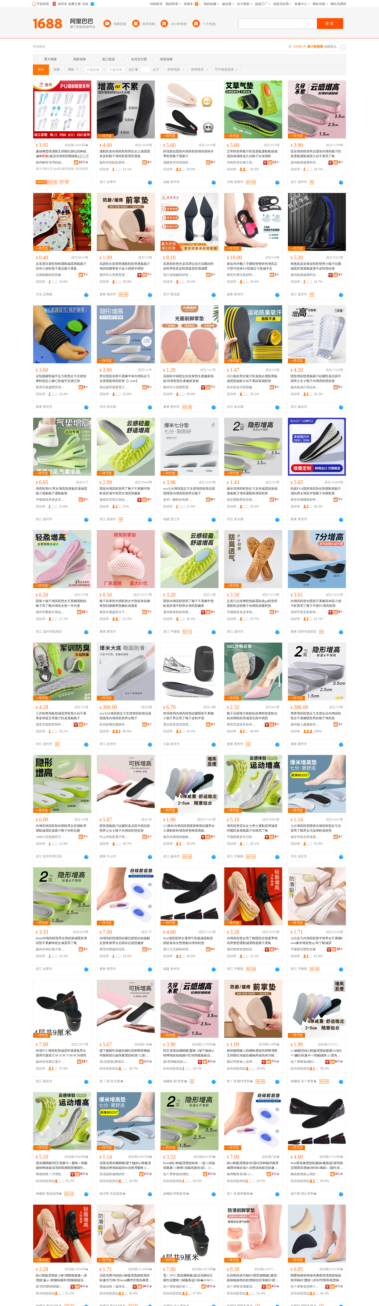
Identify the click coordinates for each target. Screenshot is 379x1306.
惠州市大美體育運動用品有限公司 (113, 275)
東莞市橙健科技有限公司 (113, 949)
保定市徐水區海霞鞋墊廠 (305, 837)
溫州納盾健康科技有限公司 (305, 162)
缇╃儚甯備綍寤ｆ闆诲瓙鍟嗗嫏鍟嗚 (177, 1286)
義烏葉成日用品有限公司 (305, 387)
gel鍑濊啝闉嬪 (64, 169)
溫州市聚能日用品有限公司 (50, 612)
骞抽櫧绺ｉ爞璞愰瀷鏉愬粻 (113, 1286)
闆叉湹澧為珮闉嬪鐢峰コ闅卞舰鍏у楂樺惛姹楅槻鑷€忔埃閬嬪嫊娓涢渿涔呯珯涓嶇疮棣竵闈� (189, 1053)
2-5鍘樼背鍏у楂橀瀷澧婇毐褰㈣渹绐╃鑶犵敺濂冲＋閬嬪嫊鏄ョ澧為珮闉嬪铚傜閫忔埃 (316, 1053)
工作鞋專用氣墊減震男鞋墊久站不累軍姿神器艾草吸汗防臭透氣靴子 (61, 716)
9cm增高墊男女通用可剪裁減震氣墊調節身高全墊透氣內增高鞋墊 (188, 940)
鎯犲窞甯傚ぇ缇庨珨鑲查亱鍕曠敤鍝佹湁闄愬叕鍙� (241, 1062)
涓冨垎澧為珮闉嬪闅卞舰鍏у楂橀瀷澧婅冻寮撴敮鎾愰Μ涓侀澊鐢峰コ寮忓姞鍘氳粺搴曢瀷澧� (125, 1165)
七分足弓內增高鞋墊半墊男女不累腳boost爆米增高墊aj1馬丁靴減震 (317, 940)
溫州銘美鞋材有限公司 (177, 612)
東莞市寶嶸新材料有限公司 (305, 499)
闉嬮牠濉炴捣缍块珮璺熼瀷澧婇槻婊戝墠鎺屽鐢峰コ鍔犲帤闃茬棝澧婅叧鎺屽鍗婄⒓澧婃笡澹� (316, 1278)
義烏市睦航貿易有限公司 (113, 162)
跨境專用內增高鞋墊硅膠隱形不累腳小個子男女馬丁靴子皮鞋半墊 (188, 716)
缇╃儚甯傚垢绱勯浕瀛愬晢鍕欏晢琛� (177, 1174)
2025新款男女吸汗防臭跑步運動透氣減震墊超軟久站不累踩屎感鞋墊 (252, 378)
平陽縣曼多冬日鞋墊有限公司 (241, 837)
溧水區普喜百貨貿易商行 (177, 724)
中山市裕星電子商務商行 (113, 837)
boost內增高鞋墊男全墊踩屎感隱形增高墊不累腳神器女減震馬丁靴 (61, 940)
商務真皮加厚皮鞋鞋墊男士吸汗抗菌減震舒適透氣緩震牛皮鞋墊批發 (316, 266)
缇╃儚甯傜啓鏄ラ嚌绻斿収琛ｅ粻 (305, 1286)
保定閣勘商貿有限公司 (241, 499)
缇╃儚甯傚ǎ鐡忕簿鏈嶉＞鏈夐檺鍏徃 (305, 1062)
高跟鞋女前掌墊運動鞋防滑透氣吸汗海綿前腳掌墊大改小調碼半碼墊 (124, 266)
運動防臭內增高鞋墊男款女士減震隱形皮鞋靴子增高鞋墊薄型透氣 (124, 154)
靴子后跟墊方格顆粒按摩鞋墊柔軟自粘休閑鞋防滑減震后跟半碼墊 (252, 716)
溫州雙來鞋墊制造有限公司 (241, 949)
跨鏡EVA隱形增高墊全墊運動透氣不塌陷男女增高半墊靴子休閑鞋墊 (316, 491)
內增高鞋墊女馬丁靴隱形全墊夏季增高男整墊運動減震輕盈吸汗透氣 (252, 940)
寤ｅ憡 (84, 156)
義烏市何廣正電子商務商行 (50, 1062)
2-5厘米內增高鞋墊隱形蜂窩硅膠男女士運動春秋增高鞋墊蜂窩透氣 (189, 828)
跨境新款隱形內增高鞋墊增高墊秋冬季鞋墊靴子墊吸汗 (188, 154)
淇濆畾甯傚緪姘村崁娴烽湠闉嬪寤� (113, 1174)
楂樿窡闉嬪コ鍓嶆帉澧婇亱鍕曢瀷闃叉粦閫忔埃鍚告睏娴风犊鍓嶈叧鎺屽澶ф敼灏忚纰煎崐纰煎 (252, 1053)
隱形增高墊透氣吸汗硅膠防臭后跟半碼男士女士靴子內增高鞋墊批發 (316, 378)
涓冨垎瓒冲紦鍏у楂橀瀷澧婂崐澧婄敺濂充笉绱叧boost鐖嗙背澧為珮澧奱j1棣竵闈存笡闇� (125, 1278)
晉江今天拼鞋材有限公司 (177, 949)
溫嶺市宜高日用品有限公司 (113, 499)
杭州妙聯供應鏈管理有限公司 (113, 724)
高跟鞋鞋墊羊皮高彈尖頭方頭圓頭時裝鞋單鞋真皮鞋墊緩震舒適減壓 (188, 266)
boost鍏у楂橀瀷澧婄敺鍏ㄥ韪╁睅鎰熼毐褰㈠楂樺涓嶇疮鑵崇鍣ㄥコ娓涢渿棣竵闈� (189, 1165)
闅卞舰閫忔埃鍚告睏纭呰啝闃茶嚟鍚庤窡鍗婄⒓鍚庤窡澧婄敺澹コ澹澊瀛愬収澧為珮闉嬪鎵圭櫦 (124, 1053)
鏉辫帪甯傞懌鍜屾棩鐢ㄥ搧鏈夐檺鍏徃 (50, 162)
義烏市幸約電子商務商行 (50, 949)
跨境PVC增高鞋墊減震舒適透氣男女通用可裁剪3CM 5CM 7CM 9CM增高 (61, 1053)
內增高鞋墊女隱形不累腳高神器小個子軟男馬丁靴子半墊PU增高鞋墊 (316, 603)
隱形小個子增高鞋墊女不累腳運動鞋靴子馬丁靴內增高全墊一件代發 (61, 603)
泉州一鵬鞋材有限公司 (177, 499)
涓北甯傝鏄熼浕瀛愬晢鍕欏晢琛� (113, 1062)
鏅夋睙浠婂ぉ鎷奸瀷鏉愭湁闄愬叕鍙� (305, 1174)
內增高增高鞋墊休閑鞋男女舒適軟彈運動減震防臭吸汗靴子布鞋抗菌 (61, 828)
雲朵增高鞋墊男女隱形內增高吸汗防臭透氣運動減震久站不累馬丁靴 (316, 154)
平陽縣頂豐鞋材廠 (303, 949)
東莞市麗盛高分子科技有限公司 (113, 612)
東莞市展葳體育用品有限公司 (50, 387)
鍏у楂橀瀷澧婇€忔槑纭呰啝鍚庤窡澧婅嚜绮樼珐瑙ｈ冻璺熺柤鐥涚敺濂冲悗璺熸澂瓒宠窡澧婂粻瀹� (252, 1165)
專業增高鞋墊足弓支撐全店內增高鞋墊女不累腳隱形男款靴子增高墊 (316, 716)
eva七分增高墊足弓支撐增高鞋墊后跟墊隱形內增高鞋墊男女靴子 (189, 491)
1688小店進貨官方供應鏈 (50, 837)
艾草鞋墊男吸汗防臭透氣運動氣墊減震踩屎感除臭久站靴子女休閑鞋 (252, 154)
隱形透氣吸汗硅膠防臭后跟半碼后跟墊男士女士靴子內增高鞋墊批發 (124, 828)
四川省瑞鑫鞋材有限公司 (177, 275)
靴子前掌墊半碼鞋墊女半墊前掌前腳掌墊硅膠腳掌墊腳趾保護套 (124, 603)
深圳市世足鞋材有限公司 (305, 612)
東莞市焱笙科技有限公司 (241, 724)
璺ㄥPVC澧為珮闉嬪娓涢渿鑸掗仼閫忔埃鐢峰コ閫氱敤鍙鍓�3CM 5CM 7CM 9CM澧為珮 (188, 1278)
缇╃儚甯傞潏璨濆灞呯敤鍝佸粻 (241, 1286)
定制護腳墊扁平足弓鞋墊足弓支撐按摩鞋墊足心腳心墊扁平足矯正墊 (61, 378)
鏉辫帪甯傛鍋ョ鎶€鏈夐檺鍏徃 (241, 1174)
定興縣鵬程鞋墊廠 (48, 275)
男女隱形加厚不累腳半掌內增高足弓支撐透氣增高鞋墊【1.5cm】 (124, 378)
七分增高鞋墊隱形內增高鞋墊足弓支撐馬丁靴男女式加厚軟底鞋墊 (316, 828)
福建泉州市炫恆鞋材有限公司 (177, 162)
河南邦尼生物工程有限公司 (241, 162)
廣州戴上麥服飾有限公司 (305, 724)
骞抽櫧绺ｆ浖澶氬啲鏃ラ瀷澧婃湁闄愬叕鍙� (50, 1174)
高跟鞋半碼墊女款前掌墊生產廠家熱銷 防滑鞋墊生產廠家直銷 (188, 378)
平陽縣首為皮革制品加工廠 (241, 612)
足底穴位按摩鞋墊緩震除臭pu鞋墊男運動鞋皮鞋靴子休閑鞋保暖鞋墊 (252, 603)
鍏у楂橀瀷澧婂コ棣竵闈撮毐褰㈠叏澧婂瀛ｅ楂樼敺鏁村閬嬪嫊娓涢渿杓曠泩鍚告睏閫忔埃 (61, 1278)
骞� (83, 162)
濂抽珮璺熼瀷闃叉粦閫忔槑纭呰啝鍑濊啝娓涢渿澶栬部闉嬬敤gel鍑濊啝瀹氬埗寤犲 (62, 154)
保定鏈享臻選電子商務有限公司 (113, 387)
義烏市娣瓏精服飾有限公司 (177, 837)
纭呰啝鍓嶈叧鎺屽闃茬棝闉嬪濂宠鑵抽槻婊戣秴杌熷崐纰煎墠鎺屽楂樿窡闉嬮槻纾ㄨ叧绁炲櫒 (252, 1278)
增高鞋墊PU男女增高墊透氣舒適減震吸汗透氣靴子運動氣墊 (61, 491)
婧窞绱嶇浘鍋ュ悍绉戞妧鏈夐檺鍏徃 (177, 1062)
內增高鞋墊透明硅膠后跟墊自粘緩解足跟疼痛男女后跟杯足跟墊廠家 (124, 940)
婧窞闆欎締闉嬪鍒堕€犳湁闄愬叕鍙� (50, 1286)
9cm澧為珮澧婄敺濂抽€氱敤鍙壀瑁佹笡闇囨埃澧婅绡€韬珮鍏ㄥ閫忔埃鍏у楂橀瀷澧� (317, 1165)
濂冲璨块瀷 (44, 169)
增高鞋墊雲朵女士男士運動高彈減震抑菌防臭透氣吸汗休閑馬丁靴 (252, 828)
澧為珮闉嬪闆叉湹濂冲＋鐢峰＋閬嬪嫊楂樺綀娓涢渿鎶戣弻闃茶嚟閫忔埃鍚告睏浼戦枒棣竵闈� (61, 1165)
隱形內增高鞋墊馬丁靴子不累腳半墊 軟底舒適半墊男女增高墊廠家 (124, 491)
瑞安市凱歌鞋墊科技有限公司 (50, 724)
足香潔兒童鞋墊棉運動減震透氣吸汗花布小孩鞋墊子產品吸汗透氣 (61, 266)
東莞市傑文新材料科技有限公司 (241, 275)
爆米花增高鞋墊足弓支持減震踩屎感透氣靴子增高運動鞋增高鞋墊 (252, 491)
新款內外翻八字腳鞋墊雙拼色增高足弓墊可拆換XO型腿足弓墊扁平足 (252, 266)
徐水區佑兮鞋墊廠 (239, 387)
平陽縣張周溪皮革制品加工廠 (50, 499)
